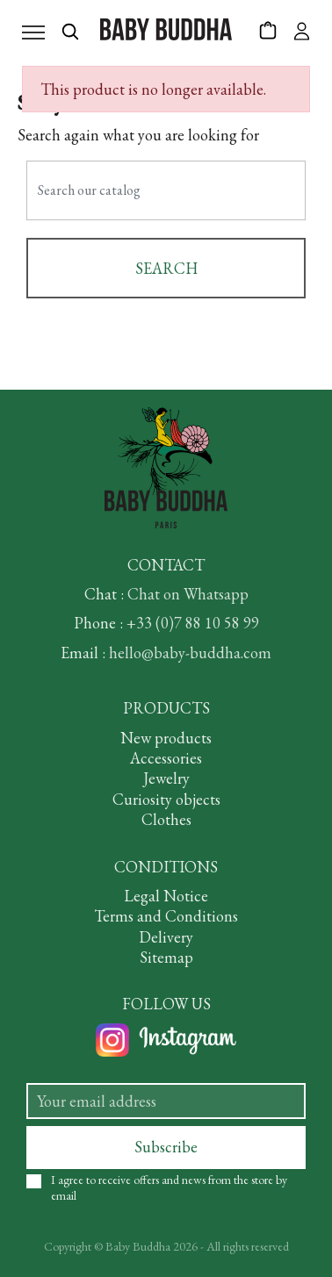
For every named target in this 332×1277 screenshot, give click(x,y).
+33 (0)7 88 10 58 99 (192, 623)
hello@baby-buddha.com (190, 652)
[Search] (166, 190)
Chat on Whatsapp (188, 594)
